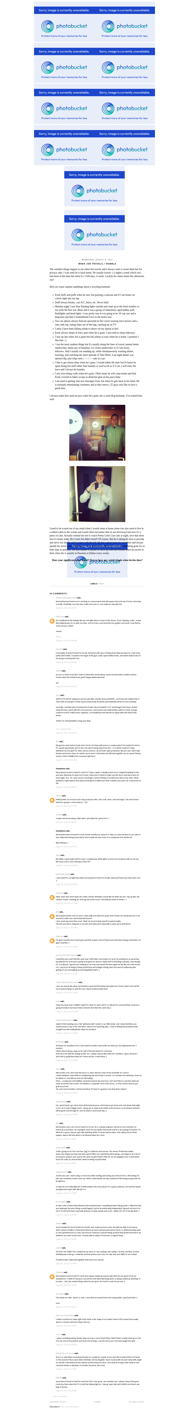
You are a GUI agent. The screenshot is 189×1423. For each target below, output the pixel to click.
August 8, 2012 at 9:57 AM (66, 847)
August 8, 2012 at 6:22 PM (66, 1307)
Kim (57, 1123)
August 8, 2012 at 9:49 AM (66, 822)
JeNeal (58, 637)
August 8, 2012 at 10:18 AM (67, 866)
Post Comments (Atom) (69, 1407)
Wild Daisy (60, 617)
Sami (58, 1001)
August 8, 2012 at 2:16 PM (66, 1193)
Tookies (88, 358)
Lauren (58, 1248)
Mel (57, 912)
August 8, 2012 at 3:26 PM (66, 1239)
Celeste (59, 1224)
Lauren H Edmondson (64, 1020)
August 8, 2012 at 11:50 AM (67, 1033)
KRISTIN (59, 1378)
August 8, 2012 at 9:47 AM (66, 806)
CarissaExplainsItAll (63, 729)
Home (97, 1402)
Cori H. (58, 1335)
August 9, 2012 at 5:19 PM (66, 1369)
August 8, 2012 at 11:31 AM (67, 993)
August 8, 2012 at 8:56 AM (66, 608)
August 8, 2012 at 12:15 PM (66, 1060)
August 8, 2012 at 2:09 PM (66, 1163)
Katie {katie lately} (63, 874)
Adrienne (59, 1272)
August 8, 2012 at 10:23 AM (67, 884)
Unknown (59, 893)
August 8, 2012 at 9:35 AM (66, 760)
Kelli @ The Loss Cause (65, 1353)
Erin (57, 742)
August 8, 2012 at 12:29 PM (66, 1093)
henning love (61, 1102)
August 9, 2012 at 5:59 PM (66, 1391)
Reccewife (60, 1042)
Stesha (58, 671)
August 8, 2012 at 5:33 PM (66, 1285)
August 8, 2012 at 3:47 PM (66, 1264)
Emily (58, 855)
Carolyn (59, 815)
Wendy (58, 796)
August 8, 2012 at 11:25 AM (67, 974)
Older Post (136, 1402)
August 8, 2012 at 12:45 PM (66, 1115)
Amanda (59, 649)
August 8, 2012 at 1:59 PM (66, 1139)
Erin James (60, 1294)
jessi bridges (61, 1202)
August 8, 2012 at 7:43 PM (66, 1326)
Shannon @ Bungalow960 (66, 598)
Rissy (58, 695)
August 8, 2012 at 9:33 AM (66, 733)
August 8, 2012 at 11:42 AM (67, 1012)
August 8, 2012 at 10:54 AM (67, 928)
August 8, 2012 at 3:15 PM (66, 1215)
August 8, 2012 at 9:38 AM (66, 787)
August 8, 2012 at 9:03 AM (66, 641)
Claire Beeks (61, 1148)
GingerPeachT (61, 1172)
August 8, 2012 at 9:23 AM (66, 687)
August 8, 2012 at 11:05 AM (67, 947)
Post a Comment (59, 1396)
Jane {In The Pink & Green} (66, 955)
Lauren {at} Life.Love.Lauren (67, 982)
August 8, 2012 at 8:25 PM (66, 1345)
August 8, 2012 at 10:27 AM (67, 903)
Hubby (101, 584)
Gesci (58, 1069)
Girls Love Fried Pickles (65, 1316)
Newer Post (58, 1402)
